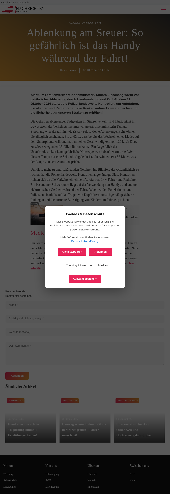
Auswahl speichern (85, 278)
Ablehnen (100, 251)
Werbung (86, 265)
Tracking (70, 265)
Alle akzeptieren (72, 251)
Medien (101, 265)
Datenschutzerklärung (84, 241)
